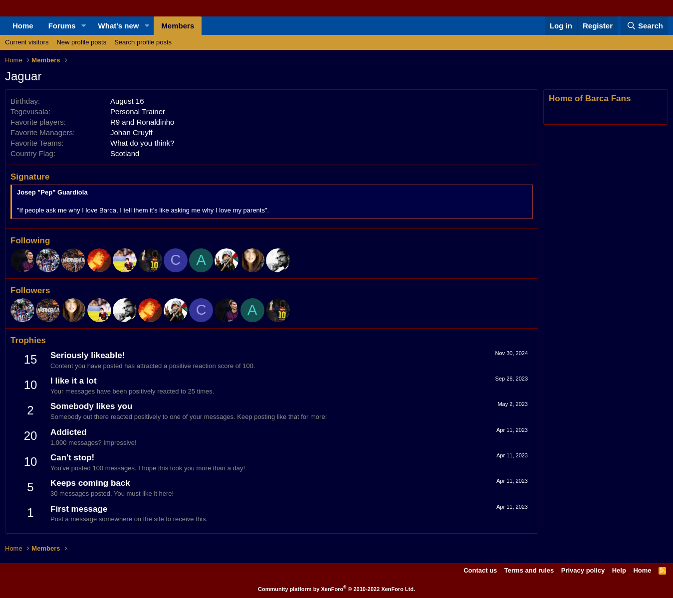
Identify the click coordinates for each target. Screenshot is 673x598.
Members (177, 25)
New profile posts (81, 42)
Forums (62, 25)
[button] (84, 25)
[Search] (644, 25)
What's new (118, 25)
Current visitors (26, 42)
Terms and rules (529, 570)
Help (619, 570)
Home (22, 25)
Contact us (480, 570)
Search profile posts (143, 42)
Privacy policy (583, 570)
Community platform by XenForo (336, 589)
